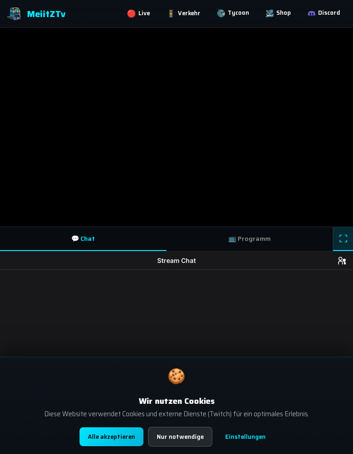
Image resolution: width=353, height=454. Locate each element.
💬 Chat (83, 238)
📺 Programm (249, 238)
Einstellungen (245, 437)
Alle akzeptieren (111, 437)
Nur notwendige (180, 437)
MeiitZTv (36, 14)
